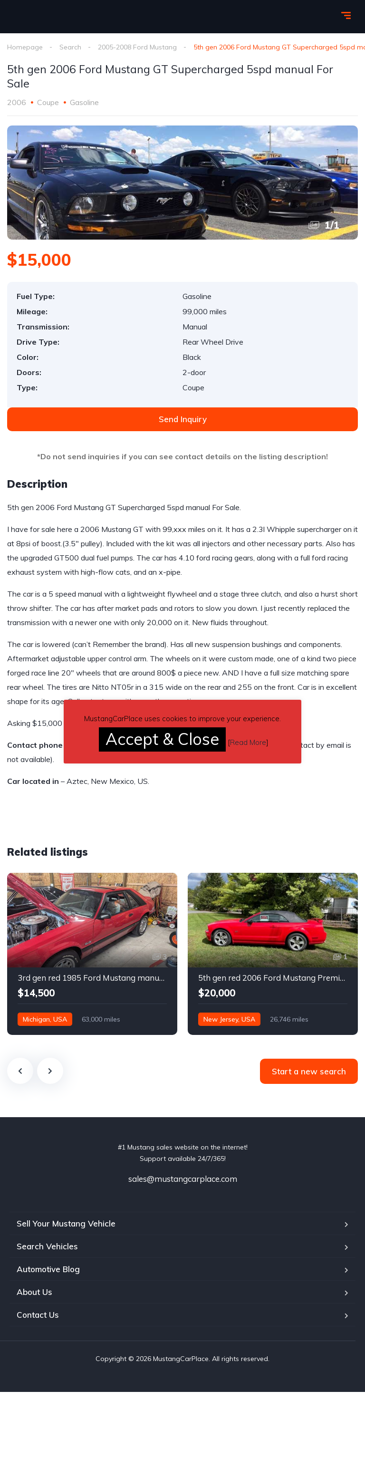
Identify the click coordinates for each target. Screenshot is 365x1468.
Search (70, 47)
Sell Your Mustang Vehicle (66, 1223)
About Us (34, 1292)
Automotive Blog (48, 1269)
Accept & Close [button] (162, 739)
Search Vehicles (47, 1246)
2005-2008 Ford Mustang (137, 47)
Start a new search (309, 1071)
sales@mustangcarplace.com (182, 1179)
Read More (248, 742)
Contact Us (38, 1315)
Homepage (25, 47)
